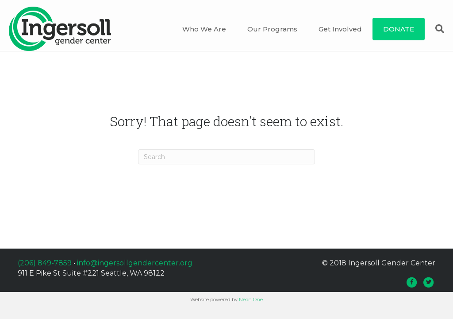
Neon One (251, 306)
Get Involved (342, 29)
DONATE (400, 29)
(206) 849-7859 (45, 269)
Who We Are (206, 29)
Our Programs (274, 29)
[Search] (436, 29)
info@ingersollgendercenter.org (134, 269)
